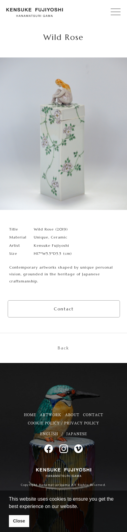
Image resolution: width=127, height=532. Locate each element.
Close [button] (19, 520)
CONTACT (93, 415)
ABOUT (72, 415)
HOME (30, 415)
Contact (64, 309)
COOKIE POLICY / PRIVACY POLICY (63, 423)
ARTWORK (50, 415)
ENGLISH (49, 434)
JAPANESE (76, 434)
